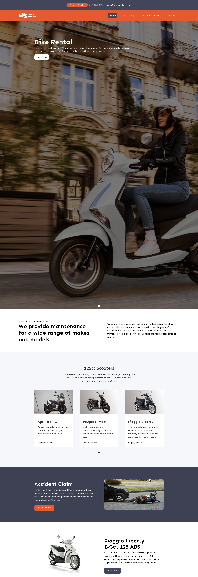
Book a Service (77, 5)
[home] (27, 15)
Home (112, 15)
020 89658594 (96, 5)
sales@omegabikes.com (119, 5)
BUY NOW (113, 571)
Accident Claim (151, 15)
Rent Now (41, 57)
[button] (99, 306)
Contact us (44, 508)
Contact (171, 15)
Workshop (129, 15)
